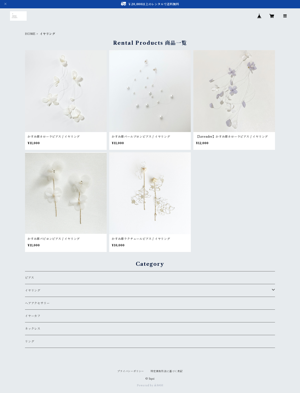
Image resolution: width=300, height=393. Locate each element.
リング (29, 341)
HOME (30, 34)
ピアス (29, 278)
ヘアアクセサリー (37, 303)
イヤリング (32, 290)
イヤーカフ (32, 316)
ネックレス (32, 329)
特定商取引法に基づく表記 (167, 371)
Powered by (150, 385)
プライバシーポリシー (130, 371)
